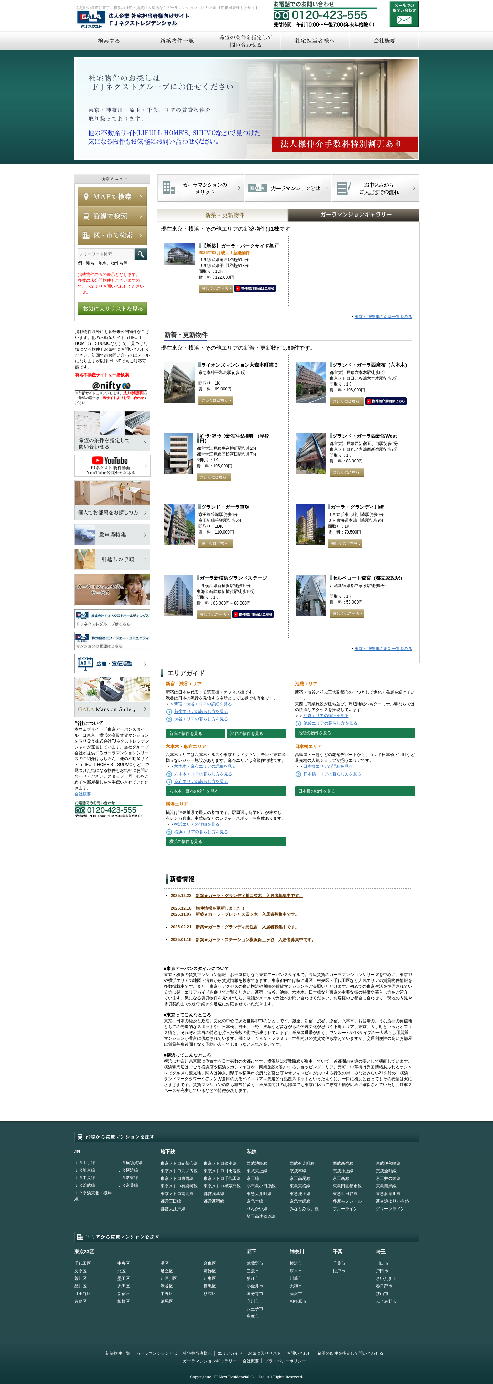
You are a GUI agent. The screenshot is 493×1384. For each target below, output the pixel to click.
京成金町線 (386, 1170)
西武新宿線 (343, 1163)
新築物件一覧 (177, 40)
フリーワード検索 (141, 254)
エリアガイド (230, 1353)
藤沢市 (296, 1293)
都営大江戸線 (173, 1208)
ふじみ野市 (386, 1301)
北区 (121, 1270)
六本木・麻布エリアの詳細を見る (205, 766)
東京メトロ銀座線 (220, 1163)
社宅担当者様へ (197, 1353)
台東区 (210, 1263)
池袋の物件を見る (314, 732)
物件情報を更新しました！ (220, 908)
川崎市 (296, 1278)
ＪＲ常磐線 (127, 1177)
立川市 (253, 1301)
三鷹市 (253, 1270)
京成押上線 (343, 1170)
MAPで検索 (112, 196)
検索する (108, 40)
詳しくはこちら (216, 289)
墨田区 (123, 1278)
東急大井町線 (259, 1193)
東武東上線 (257, 1170)
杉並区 (210, 1293)
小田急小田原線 (261, 1186)
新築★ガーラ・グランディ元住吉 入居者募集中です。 (247, 927)
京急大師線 (300, 1201)
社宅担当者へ (314, 40)
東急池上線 (300, 1193)
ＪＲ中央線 (84, 1177)
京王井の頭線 (388, 1178)
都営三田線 (171, 1201)
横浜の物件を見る (185, 841)
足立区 (167, 1270)
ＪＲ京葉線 (127, 1185)
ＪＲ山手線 (84, 1162)
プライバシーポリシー (285, 1360)
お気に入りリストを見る (112, 308)
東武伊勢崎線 (388, 1163)
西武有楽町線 (302, 1163)
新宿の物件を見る (185, 733)
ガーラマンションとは (156, 1353)
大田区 (123, 1286)
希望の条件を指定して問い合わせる (246, 40)
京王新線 (341, 1178)
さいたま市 (386, 1278)
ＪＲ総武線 (84, 1185)
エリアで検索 (112, 235)
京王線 (253, 1178)
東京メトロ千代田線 (222, 1178)
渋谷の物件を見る (246, 733)
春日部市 (384, 1286)
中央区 (123, 1263)
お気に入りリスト (264, 1353)
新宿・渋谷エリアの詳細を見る (203, 703)
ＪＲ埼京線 (84, 1170)
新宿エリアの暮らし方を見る (201, 711)
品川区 (80, 1286)
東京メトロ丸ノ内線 (179, 1170)
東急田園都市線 (347, 1186)
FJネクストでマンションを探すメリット (201, 188)
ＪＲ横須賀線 (129, 1162)
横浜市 (296, 1263)
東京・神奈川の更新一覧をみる (383, 648)
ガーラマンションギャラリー (210, 1360)
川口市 (382, 1263)
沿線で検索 (112, 216)
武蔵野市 (255, 1263)
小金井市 (255, 1286)
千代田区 (82, 1263)
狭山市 (382, 1293)
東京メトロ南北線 (177, 1193)
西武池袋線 (257, 1163)
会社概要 (384, 40)
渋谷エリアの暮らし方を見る (201, 719)
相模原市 (298, 1301)
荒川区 (80, 1278)
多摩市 (253, 1316)
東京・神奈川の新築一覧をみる (383, 316)
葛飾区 (210, 1270)
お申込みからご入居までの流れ (375, 188)
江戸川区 (169, 1278)
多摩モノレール (347, 1201)
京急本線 (255, 1201)
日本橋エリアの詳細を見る (328, 766)
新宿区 (123, 1293)
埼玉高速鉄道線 (261, 1216)
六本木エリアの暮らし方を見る (203, 773)
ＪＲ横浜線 (127, 1170)
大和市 (296, 1286)
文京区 (80, 1270)
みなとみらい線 (304, 1208)
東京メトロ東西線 (177, 1178)
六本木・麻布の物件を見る (194, 791)
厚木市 (296, 1270)
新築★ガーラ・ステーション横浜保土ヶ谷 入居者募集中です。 (256, 939)
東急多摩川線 (388, 1193)
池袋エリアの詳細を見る (326, 715)
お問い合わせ (404, 14)
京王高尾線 (300, 1178)
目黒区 (210, 1286)
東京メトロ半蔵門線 (222, 1186)
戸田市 (382, 1270)
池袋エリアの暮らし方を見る (330, 723)
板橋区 (123, 1301)
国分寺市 (255, 1293)
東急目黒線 (386, 1186)
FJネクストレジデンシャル (133, 20)
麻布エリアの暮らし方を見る (201, 781)
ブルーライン (345, 1208)
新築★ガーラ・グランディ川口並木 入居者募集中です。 (249, 895)
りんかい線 (257, 1208)
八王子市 (255, 1308)
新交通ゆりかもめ (392, 1201)
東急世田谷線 (345, 1193)
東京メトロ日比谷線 (222, 1170)
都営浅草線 (214, 1193)
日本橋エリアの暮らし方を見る (332, 773)
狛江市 (253, 1278)
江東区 (210, 1278)
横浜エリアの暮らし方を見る (201, 831)
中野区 (167, 1293)
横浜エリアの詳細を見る (196, 824)
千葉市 (339, 1263)
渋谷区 (167, 1286)
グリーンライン (390, 1208)
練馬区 (167, 1301)
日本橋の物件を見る (317, 791)
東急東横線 (300, 1186)
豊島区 (80, 1301)
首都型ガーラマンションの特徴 (288, 188)
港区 (165, 1263)
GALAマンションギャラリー (332, 215)
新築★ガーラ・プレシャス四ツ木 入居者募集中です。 (247, 914)
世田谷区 (82, 1293)
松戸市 (339, 1270)
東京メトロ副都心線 (179, 1163)
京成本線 (298, 1170)
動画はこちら (255, 289)
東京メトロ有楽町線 (179, 1186)
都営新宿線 (214, 1201)
